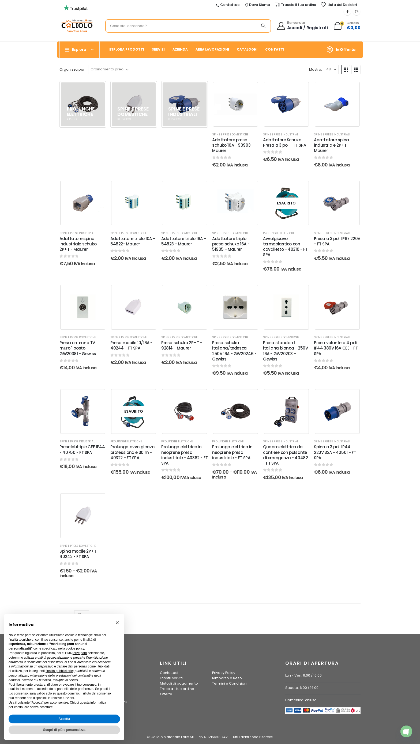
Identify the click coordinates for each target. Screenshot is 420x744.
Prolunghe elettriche (278, 233)
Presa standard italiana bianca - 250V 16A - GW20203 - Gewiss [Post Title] (285, 351)
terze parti (80, 653)
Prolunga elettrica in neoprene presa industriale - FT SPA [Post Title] (232, 452)
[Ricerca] (263, 26)
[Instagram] (356, 11)
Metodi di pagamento (179, 683)
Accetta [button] (64, 719)
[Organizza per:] (109, 69)
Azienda (180, 49)
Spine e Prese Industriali (281, 134)
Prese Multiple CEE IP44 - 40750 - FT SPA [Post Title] (82, 449)
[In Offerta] (343, 49)
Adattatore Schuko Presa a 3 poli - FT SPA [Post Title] (284, 142)
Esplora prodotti (126, 49)
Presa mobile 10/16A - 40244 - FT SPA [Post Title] (131, 345)
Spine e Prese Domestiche (230, 134)
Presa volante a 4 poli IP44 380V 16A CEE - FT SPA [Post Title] (336, 348)
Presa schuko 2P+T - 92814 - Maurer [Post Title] (181, 345)
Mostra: (315, 69)
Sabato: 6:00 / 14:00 (301, 687)
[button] (345, 69)
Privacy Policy (223, 672)
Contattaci (169, 672)
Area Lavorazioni (212, 49)
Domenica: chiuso (301, 700)
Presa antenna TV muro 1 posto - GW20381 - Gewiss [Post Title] (77, 348)
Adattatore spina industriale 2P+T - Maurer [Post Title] (332, 145)
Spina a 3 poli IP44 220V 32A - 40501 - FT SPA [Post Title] (335, 452)
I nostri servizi (171, 678)
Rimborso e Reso (227, 678)
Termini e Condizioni (229, 683)
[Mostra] (331, 69)
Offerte (166, 694)
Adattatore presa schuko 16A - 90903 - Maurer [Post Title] (233, 145)
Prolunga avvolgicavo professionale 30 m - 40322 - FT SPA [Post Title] (132, 452)
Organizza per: (72, 69)
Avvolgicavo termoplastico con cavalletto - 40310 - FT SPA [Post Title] (285, 247)
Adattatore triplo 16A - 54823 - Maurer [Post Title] (183, 241)
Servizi (158, 49)
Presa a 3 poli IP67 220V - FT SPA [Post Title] (337, 241)
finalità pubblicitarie (59, 671)
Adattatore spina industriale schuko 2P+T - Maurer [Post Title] (77, 244)
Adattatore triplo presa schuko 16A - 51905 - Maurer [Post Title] (230, 244)
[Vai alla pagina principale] (82, 104)
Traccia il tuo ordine (177, 688)
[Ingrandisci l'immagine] (75, 6)
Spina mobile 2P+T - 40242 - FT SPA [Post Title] (79, 553)
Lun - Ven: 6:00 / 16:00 (303, 675)
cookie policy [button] (75, 648)
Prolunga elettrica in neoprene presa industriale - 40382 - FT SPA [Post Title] (184, 455)
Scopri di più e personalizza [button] (64, 730)
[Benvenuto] (302, 26)
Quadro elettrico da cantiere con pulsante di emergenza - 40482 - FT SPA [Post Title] (285, 455)
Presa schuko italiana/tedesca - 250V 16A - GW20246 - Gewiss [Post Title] (234, 351)
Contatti (274, 49)
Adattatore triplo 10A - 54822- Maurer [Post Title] (132, 241)
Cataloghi (247, 49)
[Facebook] (347, 11)
